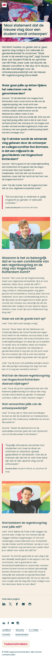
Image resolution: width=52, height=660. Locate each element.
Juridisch (6, 629)
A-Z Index (34, 629)
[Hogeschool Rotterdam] (4, 5)
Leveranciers (21, 634)
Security (20, 629)
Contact (6, 634)
